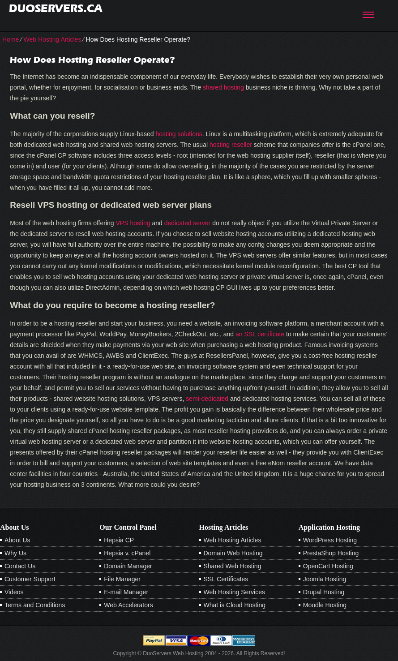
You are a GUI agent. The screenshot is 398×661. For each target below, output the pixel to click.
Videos (14, 592)
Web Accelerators (128, 605)
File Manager (122, 579)
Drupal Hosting (324, 592)
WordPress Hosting (330, 540)
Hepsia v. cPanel (127, 553)
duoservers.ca (55, 8)
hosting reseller (231, 144)
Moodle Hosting (325, 605)
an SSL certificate (259, 334)
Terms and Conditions (34, 605)
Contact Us (19, 566)
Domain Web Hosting (233, 553)
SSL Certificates (226, 579)
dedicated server (187, 223)
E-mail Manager (126, 592)
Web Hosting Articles (52, 39)
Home (10, 39)
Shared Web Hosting (232, 566)
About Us (17, 540)
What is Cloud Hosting (235, 605)
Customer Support (30, 579)
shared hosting (223, 87)
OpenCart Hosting (328, 566)
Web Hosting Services (234, 592)
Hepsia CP (119, 540)
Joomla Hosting (325, 579)
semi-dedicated (207, 398)
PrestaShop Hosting (331, 553)
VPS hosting (133, 223)
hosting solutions (179, 133)
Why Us (15, 553)
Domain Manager (128, 566)
